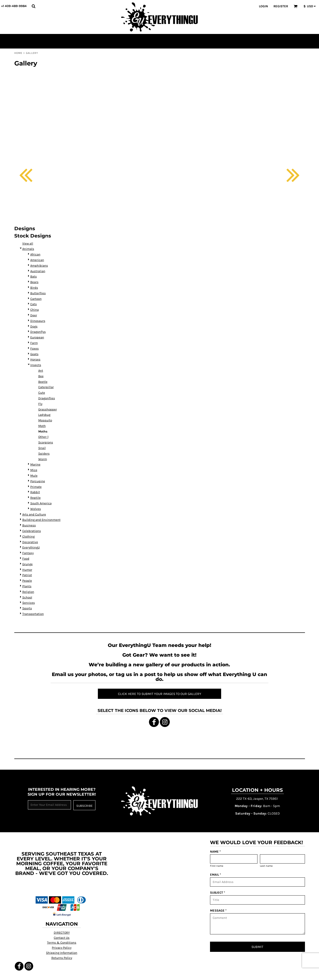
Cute (41, 392)
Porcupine (37, 481)
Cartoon (36, 299)
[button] (33, 6)
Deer (33, 315)
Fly (40, 404)
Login (263, 6)
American (37, 260)
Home (18, 53)
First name (216, 865)
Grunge (27, 564)
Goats (34, 354)
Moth (42, 426)
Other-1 (43, 437)
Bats (33, 276)
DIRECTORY (62, 932)
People (27, 580)
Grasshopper (47, 409)
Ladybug (44, 414)
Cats (33, 304)
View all (27, 243)
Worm (42, 459)
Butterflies (38, 293)
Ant (40, 370)
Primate (36, 487)
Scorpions (45, 442)
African (35, 254)
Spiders (44, 453)
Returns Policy (61, 958)
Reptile (35, 497)
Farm (34, 343)
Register (280, 6)
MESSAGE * (218, 910)
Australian (37, 271)
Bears (34, 282)
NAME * (215, 851)
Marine (35, 464)
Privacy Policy (61, 947)
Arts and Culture (34, 514)
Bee (41, 376)
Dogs (34, 326)
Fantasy (28, 553)
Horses (35, 359)
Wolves (35, 509)
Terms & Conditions (61, 942)
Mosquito (45, 420)
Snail (42, 448)
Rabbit (35, 492)
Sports (27, 608)
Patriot (27, 575)
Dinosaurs (37, 321)
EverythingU (31, 547)
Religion (28, 592)
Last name (266, 865)
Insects (35, 365)
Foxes (34, 348)
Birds (34, 287)
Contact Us (62, 937)
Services (28, 602)
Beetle (42, 382)
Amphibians (39, 265)
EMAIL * (215, 874)
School (27, 597)
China (34, 309)
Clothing (28, 536)
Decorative (30, 542)
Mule (34, 475)
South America (41, 503)
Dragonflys (38, 332)
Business (29, 525)
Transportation (33, 614)
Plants (26, 586)
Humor (27, 569)
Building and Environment (41, 520)
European (37, 337)
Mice (33, 470)
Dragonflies (46, 398)
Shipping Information (61, 953)
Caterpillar (46, 387)
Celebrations (31, 531)
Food (25, 558)
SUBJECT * (217, 892)
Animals (28, 249)
